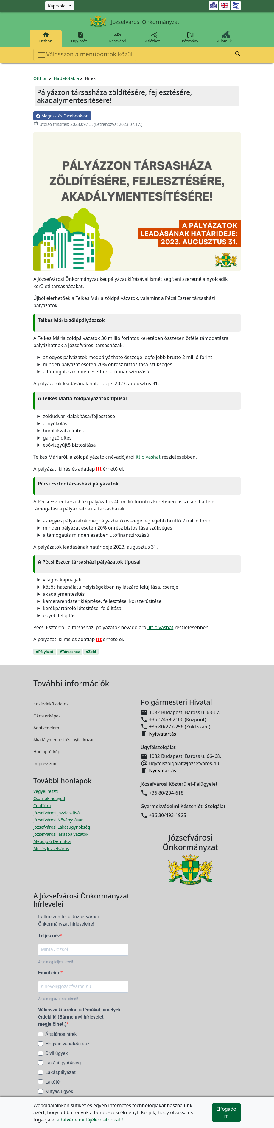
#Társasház (70, 651)
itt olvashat (148, 457)
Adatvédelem (46, 728)
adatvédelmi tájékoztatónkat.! (90, 1119)
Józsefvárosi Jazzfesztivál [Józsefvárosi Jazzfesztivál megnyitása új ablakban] (57, 813)
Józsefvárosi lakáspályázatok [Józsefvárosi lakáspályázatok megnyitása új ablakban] (60, 834)
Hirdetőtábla (66, 78)
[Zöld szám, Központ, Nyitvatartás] (59, 5)
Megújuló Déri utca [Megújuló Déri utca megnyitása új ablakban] (52, 841)
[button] (238, 55)
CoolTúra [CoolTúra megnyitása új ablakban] (42, 805)
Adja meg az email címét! (58, 999)
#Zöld (91, 651)
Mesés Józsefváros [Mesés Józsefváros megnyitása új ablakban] (51, 848)
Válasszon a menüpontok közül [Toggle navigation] (85, 54)
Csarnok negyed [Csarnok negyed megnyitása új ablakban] (49, 798)
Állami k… (226, 37)
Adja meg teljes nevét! (55, 962)
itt (99, 639)
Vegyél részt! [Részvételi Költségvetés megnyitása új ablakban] (45, 791)
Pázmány (190, 37)
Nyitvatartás (162, 734)
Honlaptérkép (46, 751)
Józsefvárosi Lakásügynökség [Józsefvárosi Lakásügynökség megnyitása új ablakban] (61, 827)
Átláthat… (154, 37)
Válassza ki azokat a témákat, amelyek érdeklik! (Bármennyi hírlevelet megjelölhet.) (79, 1017)
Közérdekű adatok (51, 704)
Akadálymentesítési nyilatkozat (63, 739)
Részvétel (118, 37)
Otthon (46, 37)
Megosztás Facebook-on (62, 116)
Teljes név (49, 936)
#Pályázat (44, 651)
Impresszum (45, 763)
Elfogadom (226, 1112)
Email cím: (49, 973)
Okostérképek (47, 716)
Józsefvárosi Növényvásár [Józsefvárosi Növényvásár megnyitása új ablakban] (58, 820)
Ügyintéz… (81, 37)
